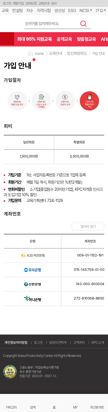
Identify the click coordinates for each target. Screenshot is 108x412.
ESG (72, 10)
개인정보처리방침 (15, 342)
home (39, 53)
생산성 (59, 10)
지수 (29, 10)
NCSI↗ (85, 10)
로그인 (7, 3)
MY (75, 407)
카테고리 (11, 407)
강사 (53, 3)
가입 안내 (98, 53)
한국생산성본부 (10, 24)
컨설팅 (17, 10)
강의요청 (31, 3)
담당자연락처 (58, 342)
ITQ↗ (101, 10)
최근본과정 (96, 407)
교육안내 (43, 3)
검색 (83, 23)
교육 (5, 10)
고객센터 (79, 342)
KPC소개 (98, 342)
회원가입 (18, 3)
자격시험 (44, 10)
